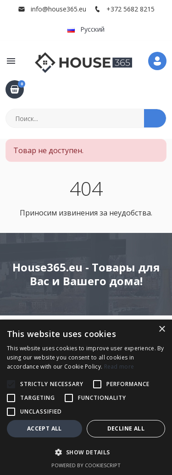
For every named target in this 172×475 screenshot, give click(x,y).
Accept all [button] (44, 428)
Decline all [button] (125, 428)
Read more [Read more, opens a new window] (119, 366)
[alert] (86, 397)
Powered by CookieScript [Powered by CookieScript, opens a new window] (86, 465)
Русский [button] (86, 29)
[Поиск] (75, 118)
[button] (11, 60)
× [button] (161, 329)
